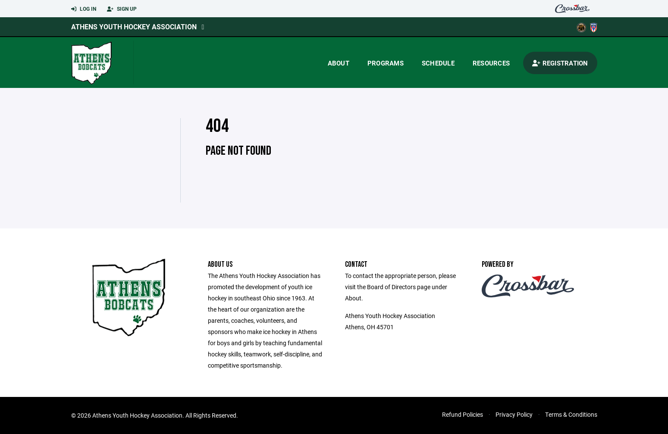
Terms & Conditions (571, 414)
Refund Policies (462, 414)
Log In (83, 9)
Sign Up (122, 9)
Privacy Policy (514, 414)
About (338, 63)
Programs (385, 63)
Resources (491, 63)
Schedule (438, 63)
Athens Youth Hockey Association (134, 26)
